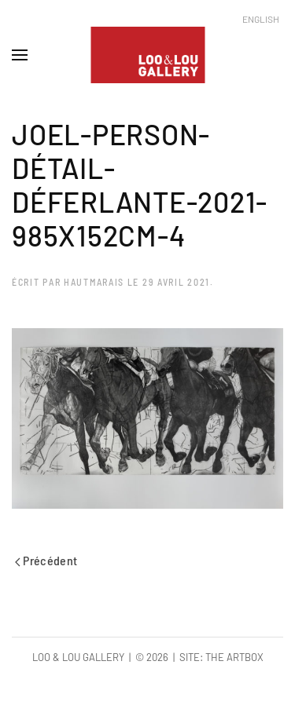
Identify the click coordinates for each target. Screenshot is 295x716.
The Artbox (234, 657)
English (260, 18)
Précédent (46, 560)
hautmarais (94, 281)
